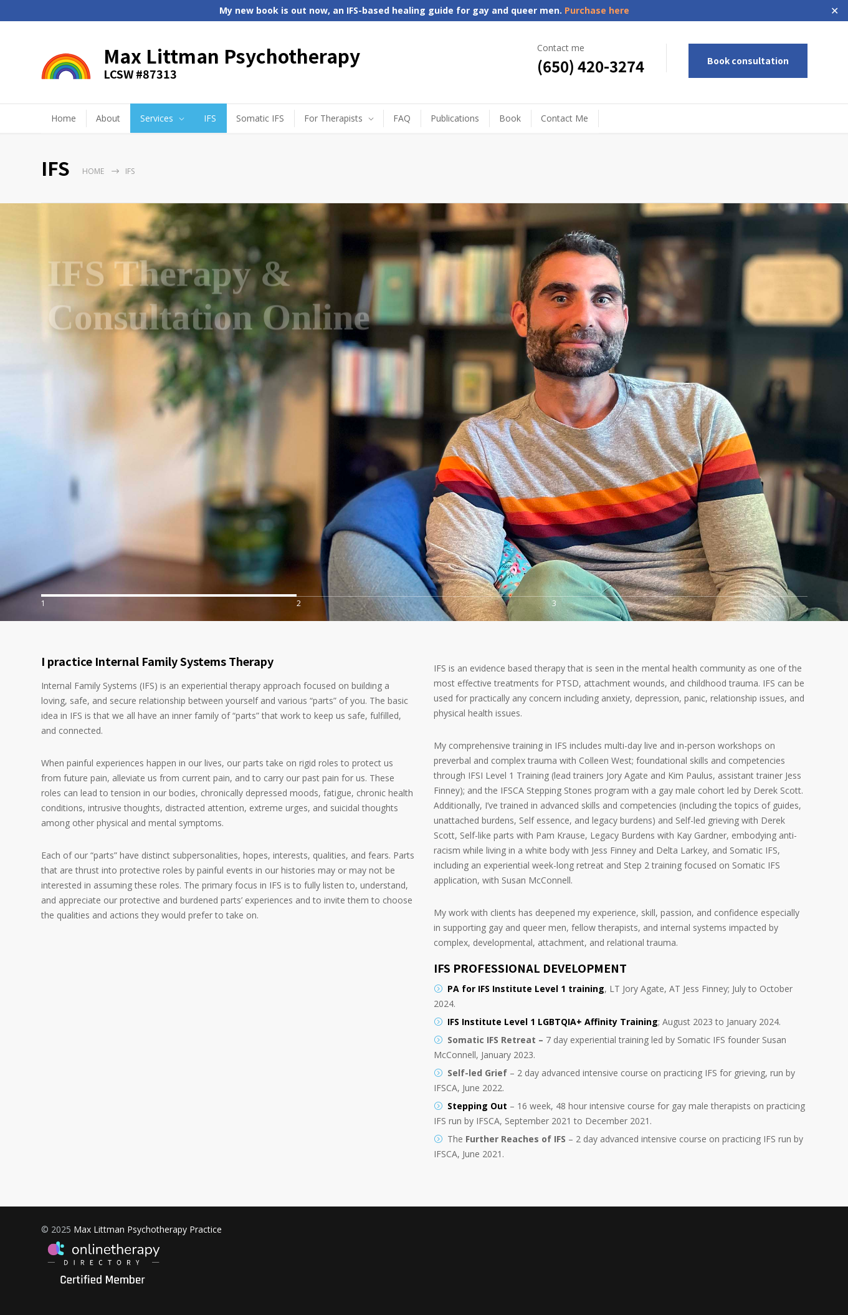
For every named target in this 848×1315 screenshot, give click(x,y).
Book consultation (748, 60)
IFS (210, 118)
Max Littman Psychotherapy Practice (148, 1229)
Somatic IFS (260, 118)
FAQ (402, 118)
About (108, 118)
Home (63, 118)
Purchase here (595, 10)
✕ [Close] (835, 11)
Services (156, 118)
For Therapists (333, 118)
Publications (455, 118)
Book (510, 118)
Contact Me (564, 118)
